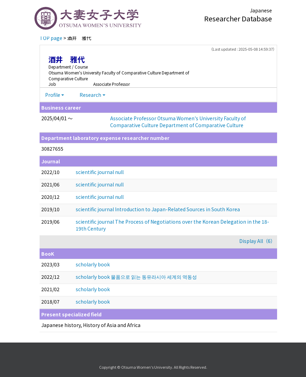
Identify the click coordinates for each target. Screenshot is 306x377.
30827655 (52, 148)
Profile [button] (52, 94)
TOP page (51, 37)
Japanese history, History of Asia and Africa (90, 325)
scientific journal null (100, 172)
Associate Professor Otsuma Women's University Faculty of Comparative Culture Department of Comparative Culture (178, 122)
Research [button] (90, 94)
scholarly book (93, 264)
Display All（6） (257, 240)
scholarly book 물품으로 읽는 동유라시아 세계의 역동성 (136, 276)
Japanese (261, 10)
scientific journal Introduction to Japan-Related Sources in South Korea (158, 209)
